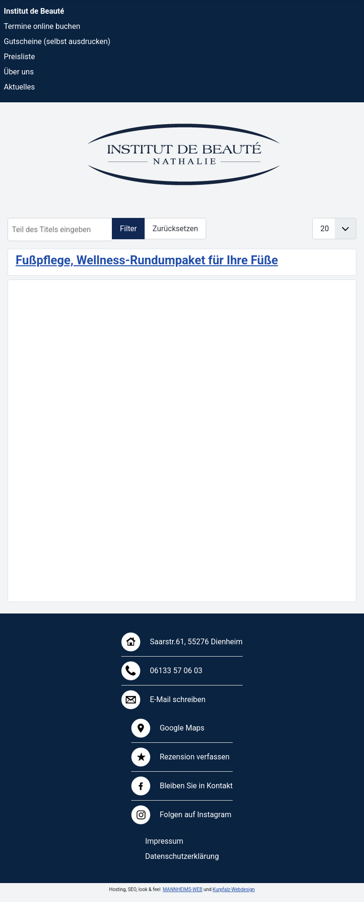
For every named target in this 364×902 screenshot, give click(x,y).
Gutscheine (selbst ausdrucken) (57, 41)
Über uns (19, 71)
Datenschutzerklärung (182, 856)
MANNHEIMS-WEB (182, 889)
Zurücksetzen (175, 228)
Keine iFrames (182, 439)
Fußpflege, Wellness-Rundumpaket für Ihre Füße (147, 260)
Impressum (164, 841)
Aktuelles (19, 86)
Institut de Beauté (34, 11)
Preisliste (19, 56)
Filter (128, 228)
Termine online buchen (42, 26)
